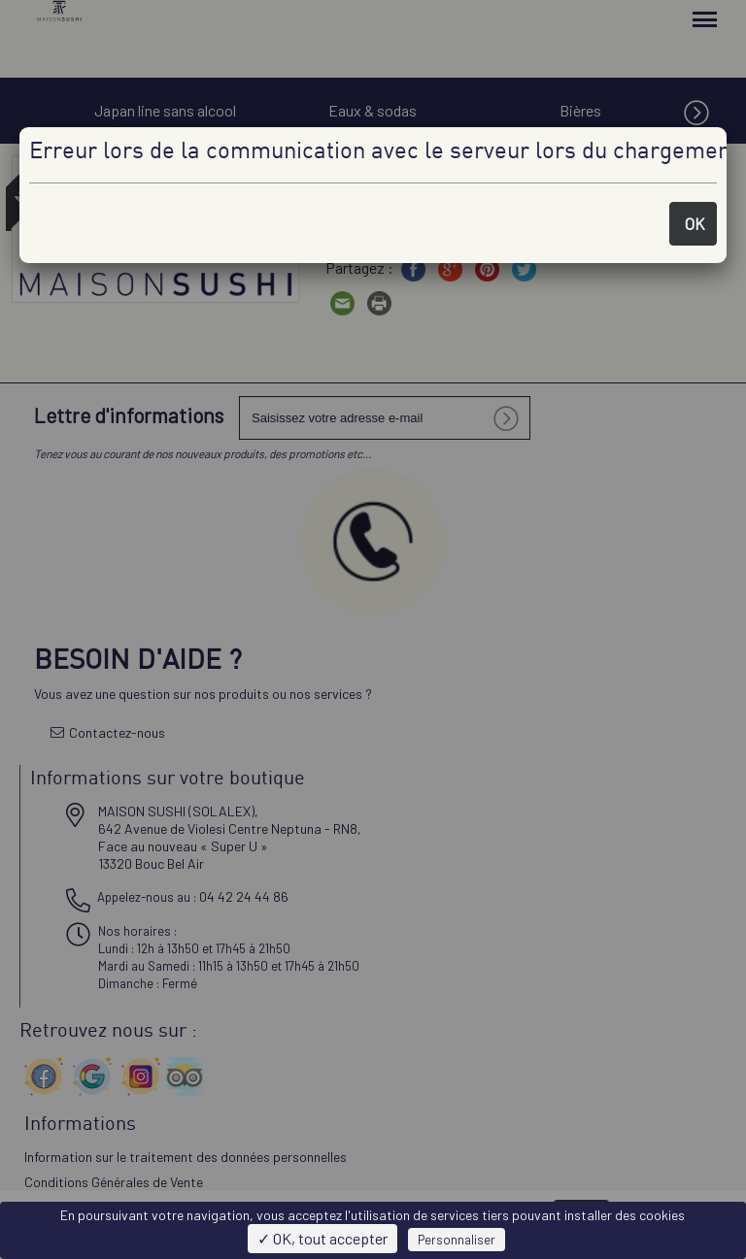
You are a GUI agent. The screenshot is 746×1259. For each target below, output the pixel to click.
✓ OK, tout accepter (322, 1238)
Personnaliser (456, 1239)
